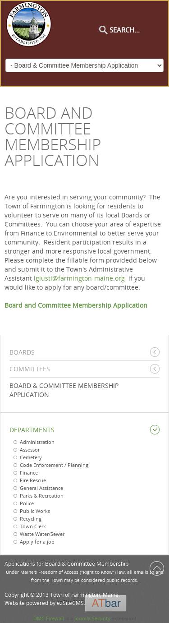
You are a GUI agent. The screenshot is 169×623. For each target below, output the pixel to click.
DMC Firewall (48, 618)
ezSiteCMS (70, 603)
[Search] (137, 30)
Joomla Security (92, 618)
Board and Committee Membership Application (76, 305)
